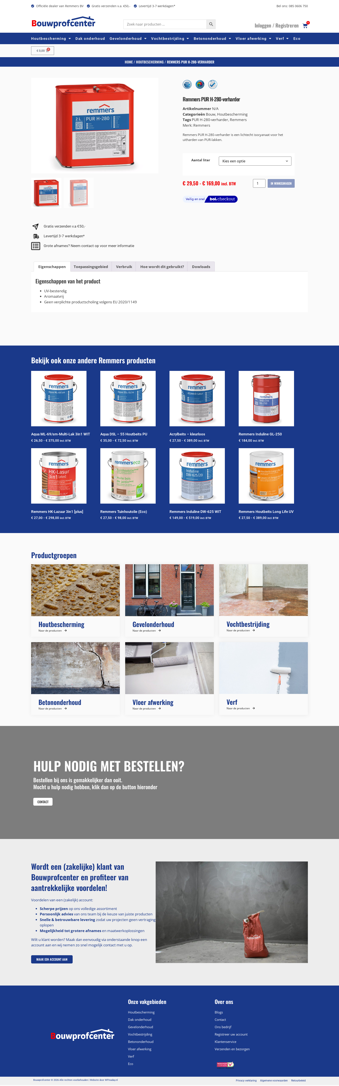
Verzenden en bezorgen (232, 1050)
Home (129, 62)
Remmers (238, 119)
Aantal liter (200, 160)
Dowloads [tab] (201, 266)
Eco (297, 38)
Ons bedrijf (223, 1028)
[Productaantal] (259, 183)
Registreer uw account (231, 1035)
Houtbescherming (51, 38)
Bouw (210, 114)
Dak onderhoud (90, 38)
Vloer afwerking (254, 38)
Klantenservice (225, 1043)
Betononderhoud (213, 38)
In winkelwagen (281, 183)
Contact (220, 1021)
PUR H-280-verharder (210, 119)
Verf (282, 38)
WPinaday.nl (111, 1081)
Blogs (219, 1013)
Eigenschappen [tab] (52, 266)
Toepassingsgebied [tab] (91, 266)
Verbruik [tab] (124, 266)
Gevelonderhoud (128, 38)
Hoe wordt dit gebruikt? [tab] (162, 266)
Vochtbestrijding (170, 38)
